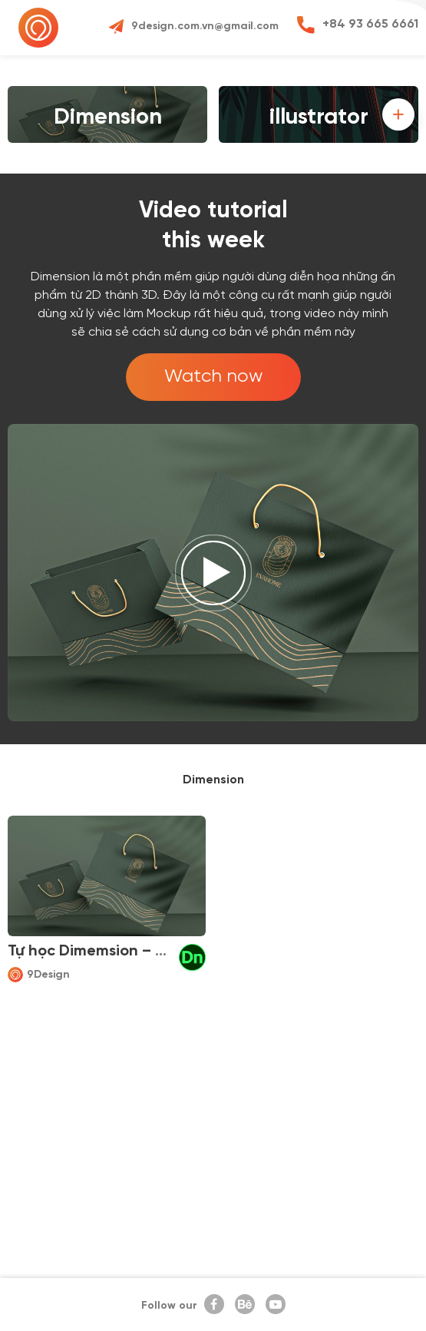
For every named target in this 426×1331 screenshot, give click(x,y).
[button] (398, 114)
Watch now (213, 376)
